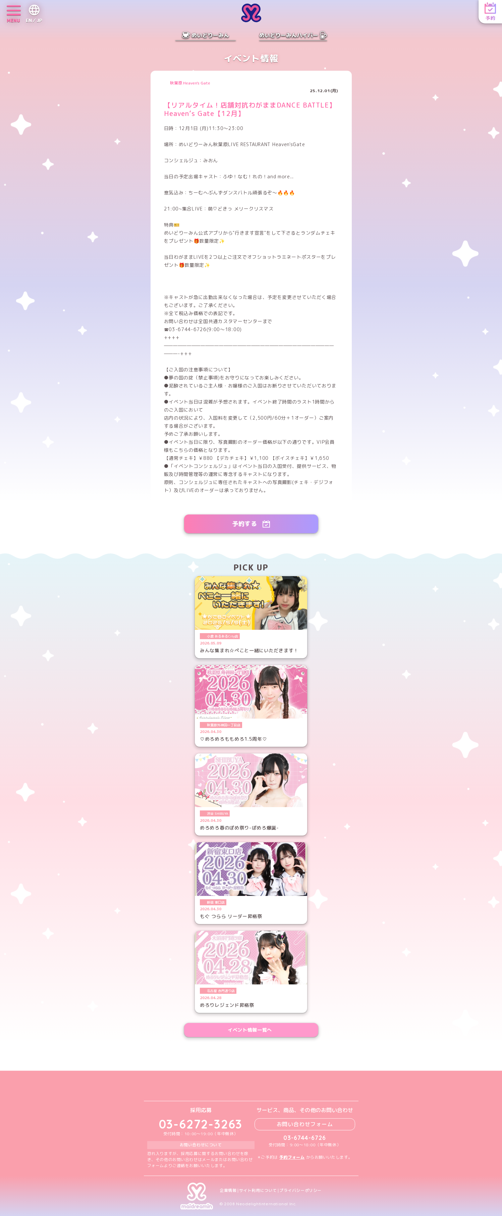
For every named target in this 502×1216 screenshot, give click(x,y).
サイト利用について (258, 1190)
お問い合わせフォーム (305, 1124)
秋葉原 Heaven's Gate (190, 83)
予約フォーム (292, 1157)
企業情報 (228, 1190)
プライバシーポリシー (300, 1190)
